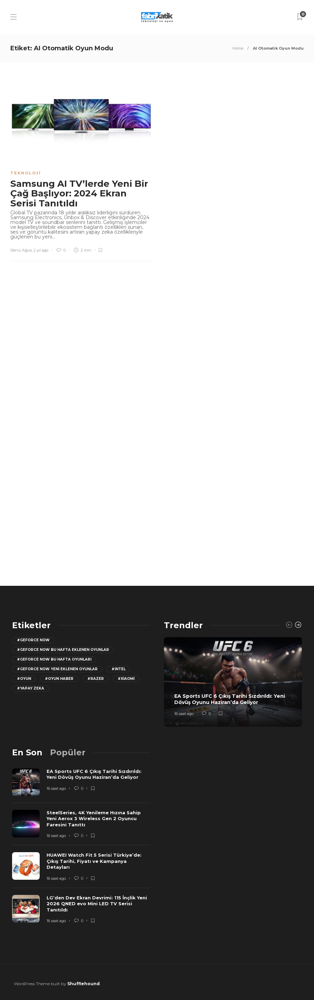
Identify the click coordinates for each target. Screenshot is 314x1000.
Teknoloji (25, 173)
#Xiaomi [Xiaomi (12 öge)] (126, 678)
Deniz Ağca (21, 250)
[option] (233, 682)
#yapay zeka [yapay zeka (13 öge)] (30, 688)
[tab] (27, 752)
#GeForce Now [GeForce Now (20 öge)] (33, 640)
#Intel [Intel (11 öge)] (118, 669)
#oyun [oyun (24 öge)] (24, 678)
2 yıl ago (40, 250)
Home (237, 48)
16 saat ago (184, 713)
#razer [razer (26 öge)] (95, 678)
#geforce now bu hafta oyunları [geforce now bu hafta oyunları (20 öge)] (54, 659)
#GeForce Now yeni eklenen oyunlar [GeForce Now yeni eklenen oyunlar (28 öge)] (57, 669)
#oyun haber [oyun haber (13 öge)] (59, 678)
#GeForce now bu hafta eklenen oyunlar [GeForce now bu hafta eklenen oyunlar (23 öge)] (63, 649)
